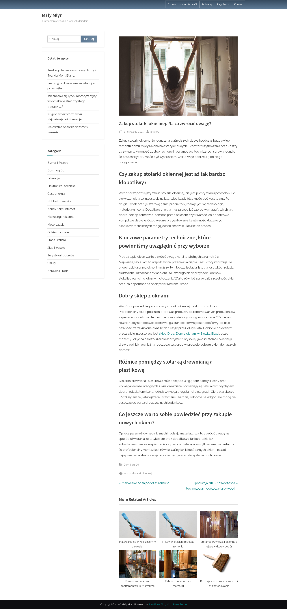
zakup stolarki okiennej (138, 473)
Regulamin (223, 4)
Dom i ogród (131, 464)
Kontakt (238, 4)
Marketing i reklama (60, 217)
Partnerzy (207, 4)
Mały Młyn (52, 15)
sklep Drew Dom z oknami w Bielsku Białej (189, 333)
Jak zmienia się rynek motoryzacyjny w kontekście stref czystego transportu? (72, 101)
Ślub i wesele (56, 247)
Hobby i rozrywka (59, 201)
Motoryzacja (55, 224)
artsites (154, 131)
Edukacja (53, 178)
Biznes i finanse (57, 162)
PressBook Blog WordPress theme (167, 604)
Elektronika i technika (61, 186)
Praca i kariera (56, 240)
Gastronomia (56, 193)
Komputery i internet (61, 209)
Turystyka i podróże (60, 255)
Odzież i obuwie (58, 232)
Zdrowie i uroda (57, 271)
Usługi (51, 263)
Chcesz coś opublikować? (182, 4)
